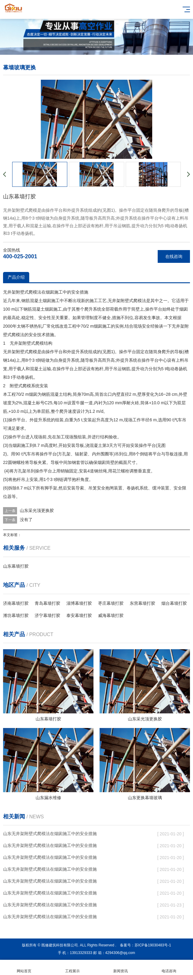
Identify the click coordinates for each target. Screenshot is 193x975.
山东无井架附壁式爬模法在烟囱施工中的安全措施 (50, 833)
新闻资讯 (120, 967)
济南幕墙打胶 (16, 603)
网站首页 (24, 967)
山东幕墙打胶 (16, 566)
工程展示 (72, 967)
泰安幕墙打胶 (79, 615)
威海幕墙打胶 (111, 615)
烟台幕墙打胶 (174, 603)
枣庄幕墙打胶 (111, 603)
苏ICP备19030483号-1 (153, 945)
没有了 (26, 519)
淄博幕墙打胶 (79, 603)
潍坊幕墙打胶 (16, 615)
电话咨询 (169, 967)
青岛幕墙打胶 (47, 603)
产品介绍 (16, 277)
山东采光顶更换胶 (37, 510)
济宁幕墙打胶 (47, 615)
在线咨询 (173, 256)
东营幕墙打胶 (142, 603)
